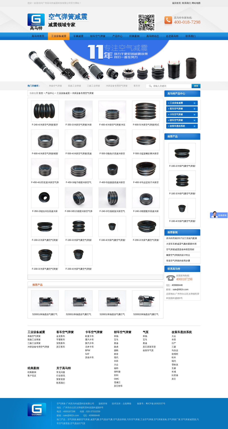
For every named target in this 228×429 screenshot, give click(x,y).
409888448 (177, 285)
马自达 (175, 350)
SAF (87, 354)
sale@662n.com (180, 289)
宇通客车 (60, 339)
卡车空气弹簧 (176, 114)
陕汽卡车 (89, 343)
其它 (174, 379)
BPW (87, 350)
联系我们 (186, 3)
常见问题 (60, 372)
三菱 (174, 347)
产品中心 (117, 36)
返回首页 (176, 3)
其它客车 (60, 347)
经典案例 (134, 36)
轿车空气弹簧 (97, 36)
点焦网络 (127, 403)
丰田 (116, 361)
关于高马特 (63, 368)
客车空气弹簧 (176, 108)
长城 (174, 371)
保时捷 (117, 371)
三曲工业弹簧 (93, 86)
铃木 (174, 357)
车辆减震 (78, 36)
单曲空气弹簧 (55, 86)
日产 (174, 343)
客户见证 (32, 375)
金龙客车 (60, 336)
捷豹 (116, 350)
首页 (41, 93)
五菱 (174, 368)
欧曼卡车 (89, 336)
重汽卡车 (89, 339)
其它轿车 (118, 386)
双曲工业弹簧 (74, 86)
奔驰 (116, 336)
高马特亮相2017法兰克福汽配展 (181, 238)
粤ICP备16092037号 (155, 403)
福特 (116, 368)
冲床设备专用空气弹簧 (117, 86)
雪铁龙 (175, 364)
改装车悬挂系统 (177, 126)
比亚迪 (175, 375)
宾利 (116, 375)
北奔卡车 (89, 347)
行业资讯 (60, 375)
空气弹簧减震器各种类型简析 (180, 249)
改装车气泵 (148, 350)
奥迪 (116, 343)
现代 (116, 357)
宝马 (116, 339)
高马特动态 (152, 36)
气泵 (146, 332)
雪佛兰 (117, 382)
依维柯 (175, 354)
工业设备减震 (58, 36)
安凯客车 (60, 343)
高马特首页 (38, 36)
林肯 (116, 354)
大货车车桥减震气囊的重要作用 (181, 244)
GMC (116, 379)
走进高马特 (172, 36)
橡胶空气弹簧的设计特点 (178, 255)
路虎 (116, 347)
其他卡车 (89, 357)
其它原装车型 (149, 347)
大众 (116, 364)
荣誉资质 (60, 379)
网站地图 (196, 3)
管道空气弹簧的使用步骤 (178, 260)
